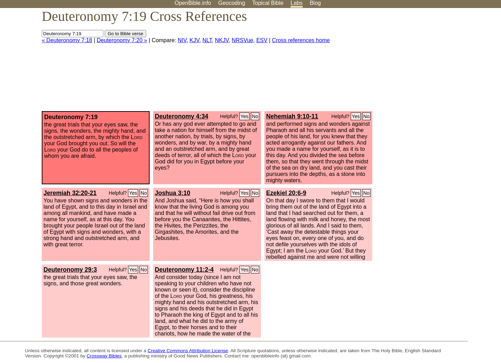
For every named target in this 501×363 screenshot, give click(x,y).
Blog (315, 3)
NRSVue (242, 40)
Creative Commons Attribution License (188, 350)
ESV (262, 40)
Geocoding (231, 3)
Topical (268, 3)
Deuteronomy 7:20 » (122, 40)
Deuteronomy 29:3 (70, 269)
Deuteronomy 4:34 (181, 116)
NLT (207, 40)
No (255, 116)
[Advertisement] (431, 62)
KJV (194, 40)
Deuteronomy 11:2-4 (184, 269)
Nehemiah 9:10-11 (292, 116)
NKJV (222, 40)
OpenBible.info (193, 3)
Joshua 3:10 (172, 193)
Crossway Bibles (104, 355)
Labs (297, 3)
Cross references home (301, 40)
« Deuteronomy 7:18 (67, 40)
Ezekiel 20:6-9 (286, 193)
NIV (182, 40)
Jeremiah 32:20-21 (70, 193)
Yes (244, 116)
